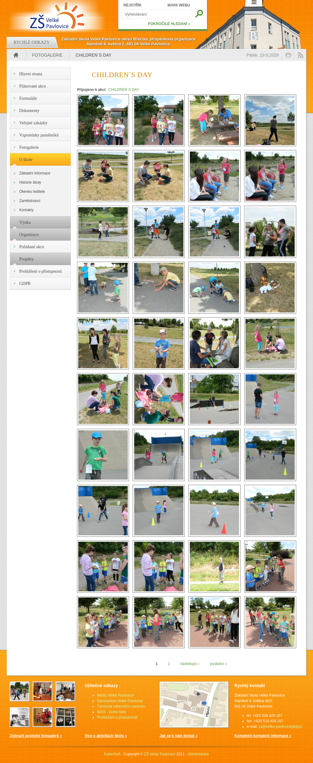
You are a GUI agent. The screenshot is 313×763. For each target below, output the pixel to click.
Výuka (25, 222)
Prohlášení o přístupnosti (40, 271)
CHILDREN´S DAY (124, 90)
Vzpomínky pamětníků (39, 135)
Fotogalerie (47, 55)
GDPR (25, 283)
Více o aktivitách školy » (106, 736)
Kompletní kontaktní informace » (262, 736)
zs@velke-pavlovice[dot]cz (280, 726)
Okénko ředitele (32, 191)
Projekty (26, 259)
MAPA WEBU (179, 5)
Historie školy (30, 182)
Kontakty (26, 210)
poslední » (218, 664)
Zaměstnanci (29, 201)
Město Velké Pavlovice (115, 695)
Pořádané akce (31, 247)
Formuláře (28, 98)
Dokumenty (29, 110)
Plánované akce (32, 86)
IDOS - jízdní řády (111, 712)
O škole (25, 159)
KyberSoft (112, 754)
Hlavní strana (30, 74)
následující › (190, 664)
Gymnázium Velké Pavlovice (120, 701)
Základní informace (34, 173)
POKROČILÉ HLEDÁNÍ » (169, 24)
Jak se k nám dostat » (178, 736)
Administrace (198, 754)
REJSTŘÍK (132, 5)
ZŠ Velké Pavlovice (159, 754)
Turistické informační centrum (121, 706)
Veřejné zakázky (33, 123)
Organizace (29, 234)
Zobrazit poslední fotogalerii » (36, 736)
